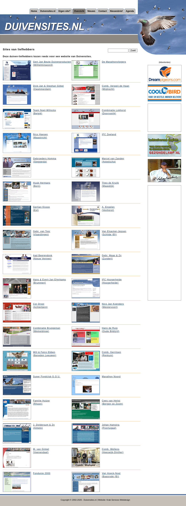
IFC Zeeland (109, 134)
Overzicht (79, 11)
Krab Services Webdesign (118, 500)
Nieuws (91, 11)
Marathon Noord (111, 376)
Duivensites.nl (47, 11)
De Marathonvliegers (114, 62)
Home (34, 11)
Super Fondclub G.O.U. (46, 376)
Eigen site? (64, 11)
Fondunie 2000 (41, 473)
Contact (102, 11)
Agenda (130, 11)
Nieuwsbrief (116, 11)
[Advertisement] (164, 118)
